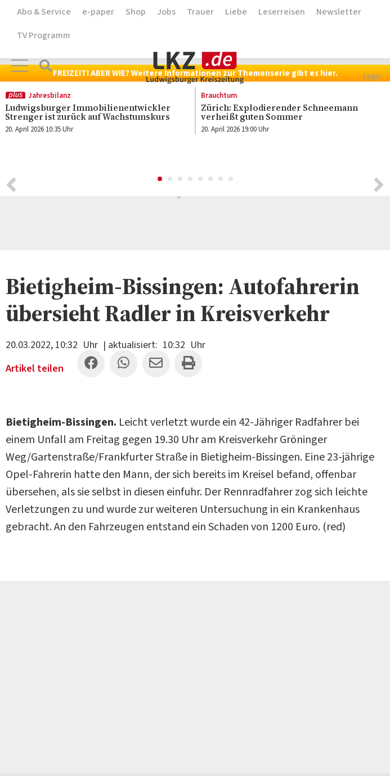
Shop (135, 12)
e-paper (98, 12)
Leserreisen (281, 12)
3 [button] (180, 181)
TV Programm (43, 35)
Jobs (166, 12)
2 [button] (170, 181)
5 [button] (201, 181)
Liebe (236, 12)
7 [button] (221, 181)
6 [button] (211, 181)
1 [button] (160, 181)
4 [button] (191, 181)
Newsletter (338, 12)
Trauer (200, 12)
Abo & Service (44, 12)
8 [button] (231, 181)
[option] (287, 115)
